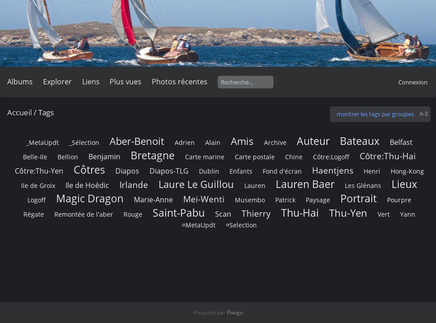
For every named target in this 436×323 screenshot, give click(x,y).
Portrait (358, 198)
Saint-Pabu (179, 212)
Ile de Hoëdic (87, 185)
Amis (242, 141)
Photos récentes (179, 82)
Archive (275, 142)
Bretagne (153, 155)
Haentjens (332, 170)
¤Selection (241, 225)
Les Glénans (363, 185)
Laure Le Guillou (196, 184)
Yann (407, 214)
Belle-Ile (35, 157)
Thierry (256, 213)
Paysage (318, 200)
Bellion (67, 157)
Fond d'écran (282, 171)
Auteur (313, 141)
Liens (91, 82)
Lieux (404, 184)
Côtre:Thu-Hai (388, 156)
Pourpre (399, 200)
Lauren (254, 185)
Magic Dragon (89, 198)
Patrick (285, 200)
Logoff (36, 200)
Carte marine (205, 157)
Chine (294, 157)
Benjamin (104, 157)
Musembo (250, 200)
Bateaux (359, 141)
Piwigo (235, 312)
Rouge (132, 214)
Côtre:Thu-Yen (39, 171)
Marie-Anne (153, 200)
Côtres (89, 169)
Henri (372, 171)
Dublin (209, 171)
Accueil (19, 112)
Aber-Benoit (137, 141)
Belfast (401, 142)
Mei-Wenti (204, 199)
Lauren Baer (305, 184)
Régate (33, 214)
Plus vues (125, 82)
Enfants (240, 171)
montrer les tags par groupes (375, 114)
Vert (384, 214)
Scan (223, 214)
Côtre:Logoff (331, 157)
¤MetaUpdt (199, 225)
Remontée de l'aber (83, 214)
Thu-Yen (348, 212)
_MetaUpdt (42, 142)
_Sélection (84, 142)
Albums (20, 82)
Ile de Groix (38, 185)
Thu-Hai (300, 212)
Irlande (133, 184)
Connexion (412, 82)
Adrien (185, 142)
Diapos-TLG (169, 171)
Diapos (127, 171)
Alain (212, 142)
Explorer (57, 82)
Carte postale (255, 157)
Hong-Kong (407, 171)
